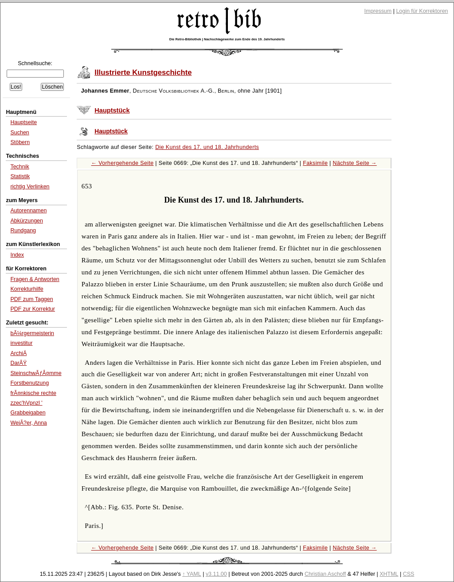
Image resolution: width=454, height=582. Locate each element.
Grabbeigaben (27, 413)
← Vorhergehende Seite (122, 163)
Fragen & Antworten (34, 279)
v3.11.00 (216, 574)
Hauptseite (23, 122)
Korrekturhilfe (26, 289)
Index (17, 255)
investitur (21, 343)
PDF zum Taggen (31, 299)
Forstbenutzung (29, 383)
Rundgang (23, 230)
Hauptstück (111, 110)
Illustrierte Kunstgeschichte (143, 72)
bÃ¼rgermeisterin (32, 333)
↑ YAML (191, 574)
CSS (409, 574)
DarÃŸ (18, 363)
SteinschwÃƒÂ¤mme (35, 373)
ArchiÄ (18, 353)
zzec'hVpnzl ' (26, 403)
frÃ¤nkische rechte (33, 393)
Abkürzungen (26, 221)
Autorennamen (28, 210)
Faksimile (315, 163)
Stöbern (20, 142)
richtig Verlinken (29, 187)
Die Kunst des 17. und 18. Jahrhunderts (207, 147)
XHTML (389, 574)
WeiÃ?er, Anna (28, 423)
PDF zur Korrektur (32, 309)
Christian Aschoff (325, 574)
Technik (19, 167)
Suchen (19, 132)
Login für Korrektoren (422, 11)
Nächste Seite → (355, 163)
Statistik (20, 176)
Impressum (378, 11)
